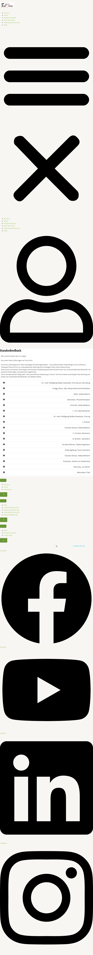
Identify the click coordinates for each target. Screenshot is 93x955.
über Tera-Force (9, 20)
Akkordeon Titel (83, 472)
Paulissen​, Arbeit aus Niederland (76, 461)
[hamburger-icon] (3, 480)
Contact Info (8, 535)
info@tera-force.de (79, 546)
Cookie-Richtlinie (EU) (11, 507)
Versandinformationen (12, 512)
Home (6, 15)
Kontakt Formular (10, 18)
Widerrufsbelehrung (11, 515)
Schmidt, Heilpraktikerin (80, 405)
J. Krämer (86, 422)
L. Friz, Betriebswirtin (81, 411)
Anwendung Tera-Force (12, 23)
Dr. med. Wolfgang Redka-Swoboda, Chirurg (72, 416)
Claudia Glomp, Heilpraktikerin (77, 428)
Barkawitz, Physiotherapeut (78, 400)
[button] (46, 122)
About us (7, 13)
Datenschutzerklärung (11, 510)
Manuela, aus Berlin (82, 467)
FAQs (5, 25)
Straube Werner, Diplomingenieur (76, 444)
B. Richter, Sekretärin (81, 439)
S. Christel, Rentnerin (81, 433)
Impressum (8, 489)
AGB (5, 505)
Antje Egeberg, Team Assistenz (77, 450)
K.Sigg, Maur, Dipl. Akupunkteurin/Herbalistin (71, 388)
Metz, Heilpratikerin (82, 394)
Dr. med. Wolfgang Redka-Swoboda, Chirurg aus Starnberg (66, 383)
